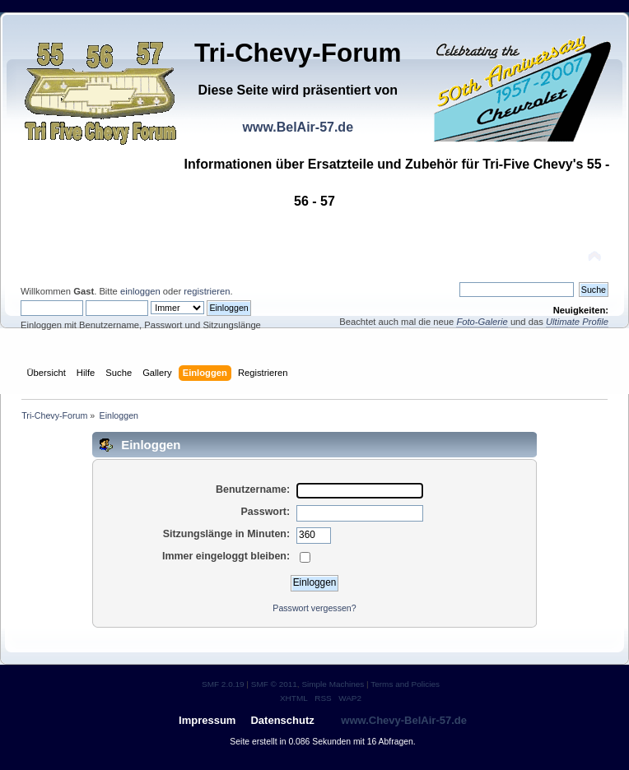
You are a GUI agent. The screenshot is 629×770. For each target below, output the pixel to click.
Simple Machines (332, 684)
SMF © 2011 (274, 684)
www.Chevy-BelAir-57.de (404, 720)
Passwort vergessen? (314, 608)
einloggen (140, 291)
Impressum (207, 720)
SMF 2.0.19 (223, 684)
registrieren (207, 291)
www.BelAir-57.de (297, 127)
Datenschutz (282, 720)
